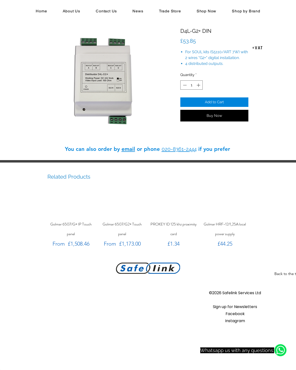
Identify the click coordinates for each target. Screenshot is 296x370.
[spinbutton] (192, 85)
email (128, 149)
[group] (148, 218)
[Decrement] (184, 85)
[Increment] (199, 85)
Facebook (235, 314)
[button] (235, 307)
